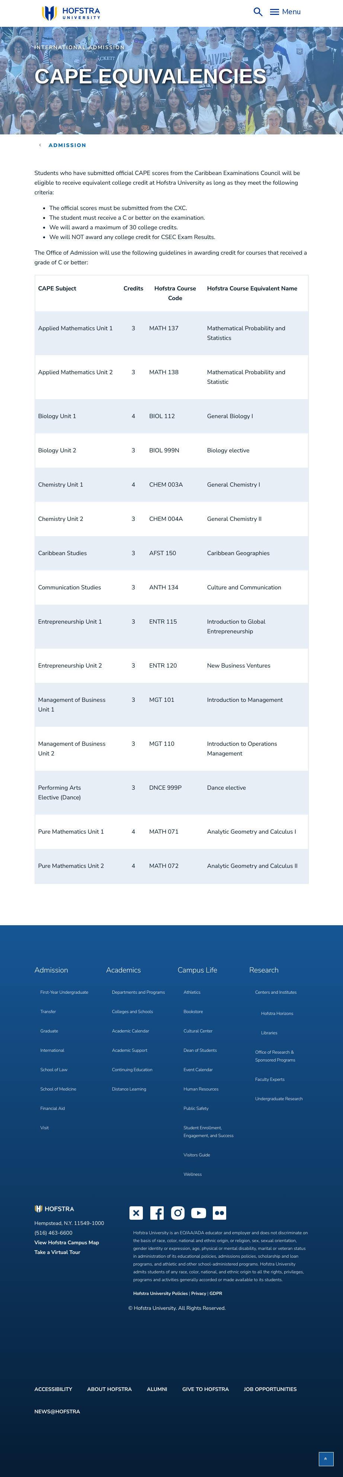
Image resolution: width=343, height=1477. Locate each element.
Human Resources (201, 1089)
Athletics (192, 993)
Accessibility (53, 1389)
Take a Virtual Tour (57, 1252)
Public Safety (196, 1109)
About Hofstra (109, 1389)
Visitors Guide (197, 1155)
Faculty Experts (270, 1080)
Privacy (198, 1294)
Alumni (157, 1389)
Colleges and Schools (132, 1012)
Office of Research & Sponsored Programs (275, 1056)
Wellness (193, 1175)
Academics (123, 970)
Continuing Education (132, 1070)
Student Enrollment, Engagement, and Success (209, 1132)
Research (264, 970)
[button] (326, 1459)
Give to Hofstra (205, 1389)
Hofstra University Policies (161, 1294)
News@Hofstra (57, 1411)
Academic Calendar (130, 1031)
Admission (68, 145)
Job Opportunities (270, 1389)
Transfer (48, 1012)
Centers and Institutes (275, 993)
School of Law (54, 1070)
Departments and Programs (138, 993)
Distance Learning (129, 1089)
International (52, 1051)
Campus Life (197, 970)
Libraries (269, 1033)
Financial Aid (53, 1109)
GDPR (215, 1294)
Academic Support (129, 1051)
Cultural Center (198, 1031)
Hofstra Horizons (277, 1014)
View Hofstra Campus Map (67, 1242)
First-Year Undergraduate (65, 993)
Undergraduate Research (279, 1099)
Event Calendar (198, 1070)
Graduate (49, 1031)
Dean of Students (200, 1051)
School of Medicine (58, 1089)
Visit (45, 1128)
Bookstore (193, 1012)
